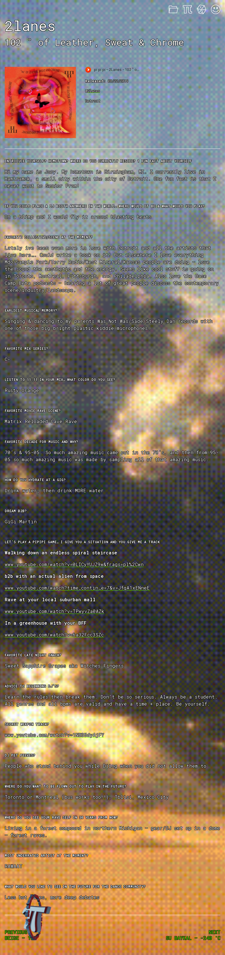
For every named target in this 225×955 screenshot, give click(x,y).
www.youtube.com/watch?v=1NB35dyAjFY (54, 735)
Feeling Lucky (201, 9)
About (187, 9)
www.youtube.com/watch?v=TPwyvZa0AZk (54, 611)
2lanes (94, 90)
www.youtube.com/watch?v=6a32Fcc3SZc (54, 634)
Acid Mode (215, 9)
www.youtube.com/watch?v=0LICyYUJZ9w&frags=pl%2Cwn (74, 564)
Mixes (173, 9)
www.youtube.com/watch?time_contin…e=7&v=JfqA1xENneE (77, 588)
